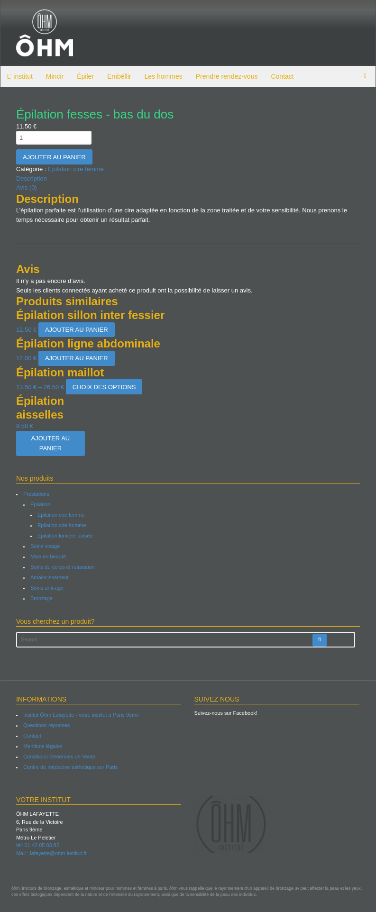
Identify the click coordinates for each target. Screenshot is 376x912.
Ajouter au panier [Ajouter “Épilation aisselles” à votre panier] (49, 443)
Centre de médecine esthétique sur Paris (70, 767)
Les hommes (163, 76)
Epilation (40, 504)
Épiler (84, 76)
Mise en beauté (47, 556)
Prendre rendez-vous (226, 76)
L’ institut (19, 76)
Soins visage (44, 546)
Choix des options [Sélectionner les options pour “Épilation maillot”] (103, 387)
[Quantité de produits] (53, 138)
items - (366, 76)
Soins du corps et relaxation (62, 567)
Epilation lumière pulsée (64, 535)
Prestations (36, 494)
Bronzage (41, 598)
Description (31, 178)
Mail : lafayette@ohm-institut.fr (51, 853)
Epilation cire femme (75, 169)
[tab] (188, 178)
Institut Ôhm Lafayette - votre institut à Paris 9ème (81, 715)
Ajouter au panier (53, 157)
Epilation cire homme (61, 525)
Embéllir (119, 76)
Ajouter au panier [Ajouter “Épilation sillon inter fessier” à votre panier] (76, 329)
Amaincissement (49, 577)
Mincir (54, 76)
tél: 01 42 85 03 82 (37, 845)
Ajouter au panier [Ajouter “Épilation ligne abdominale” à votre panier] (76, 358)
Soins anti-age (46, 588)
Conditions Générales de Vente (59, 756)
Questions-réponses (46, 725)
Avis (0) (26, 187)
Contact (282, 76)
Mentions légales (42, 746)
